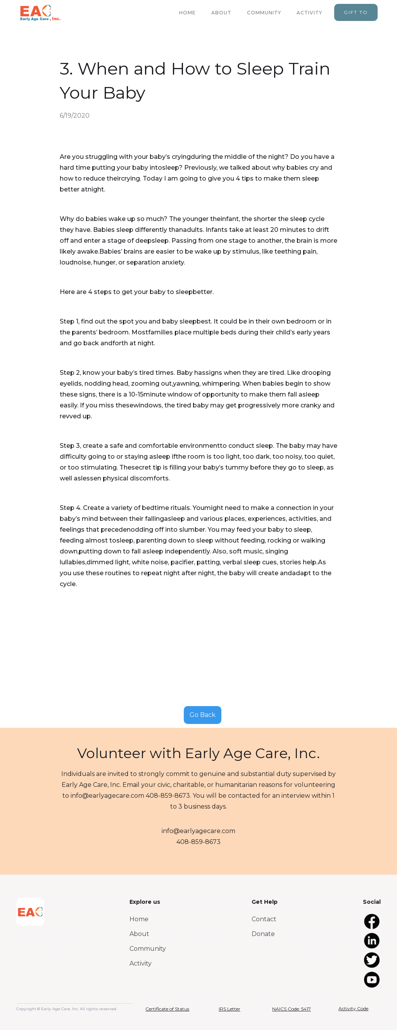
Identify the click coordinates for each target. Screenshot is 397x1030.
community (264, 13)
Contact (264, 919)
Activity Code (353, 1008)
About (139, 934)
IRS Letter (229, 1009)
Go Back (203, 715)
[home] (39, 12)
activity (309, 13)
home (187, 13)
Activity (140, 963)
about (221, 13)
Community (147, 948)
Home (138, 919)
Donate (263, 934)
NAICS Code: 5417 (291, 1009)
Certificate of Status (167, 1009)
